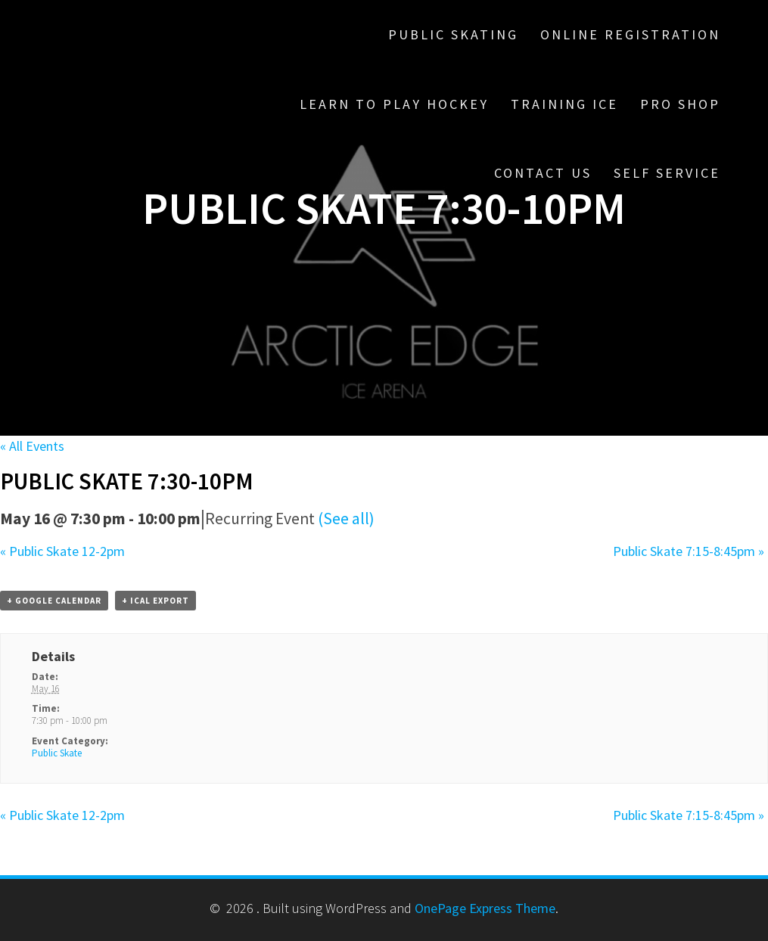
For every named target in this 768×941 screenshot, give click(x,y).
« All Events (32, 446)
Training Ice (564, 104)
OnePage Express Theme (485, 908)
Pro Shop (680, 104)
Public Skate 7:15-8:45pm (688, 551)
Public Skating (453, 34)
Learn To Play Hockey (394, 104)
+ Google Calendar (54, 600)
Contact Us (543, 173)
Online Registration (630, 34)
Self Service (667, 173)
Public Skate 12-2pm (62, 551)
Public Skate (57, 753)
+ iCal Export (155, 600)
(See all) (346, 518)
